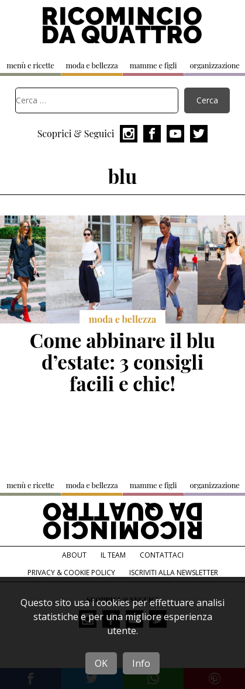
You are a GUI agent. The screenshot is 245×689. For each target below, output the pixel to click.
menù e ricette (30, 65)
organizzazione (214, 65)
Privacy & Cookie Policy (71, 572)
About (74, 555)
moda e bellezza (91, 65)
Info (141, 663)
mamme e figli (153, 65)
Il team (113, 555)
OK (101, 663)
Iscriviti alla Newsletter (173, 572)
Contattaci (162, 555)
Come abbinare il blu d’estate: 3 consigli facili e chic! (122, 361)
